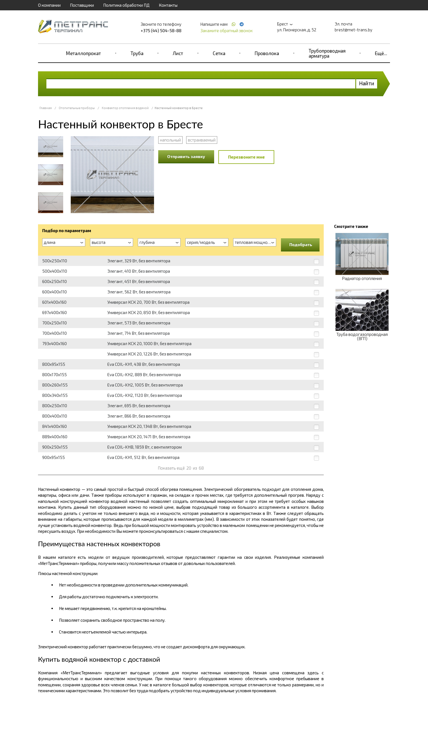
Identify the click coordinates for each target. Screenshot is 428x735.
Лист (178, 53)
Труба (137, 53)
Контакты (168, 5)
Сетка (219, 53)
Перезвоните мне (246, 156)
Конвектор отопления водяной (125, 108)
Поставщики (82, 5)
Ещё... (381, 53)
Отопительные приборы (77, 108)
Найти (366, 83)
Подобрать (300, 244)
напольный (170, 139)
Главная (45, 108)
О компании (49, 5)
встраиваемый (202, 139)
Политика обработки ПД (126, 5)
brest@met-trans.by (353, 29)
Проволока (267, 53)
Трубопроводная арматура (327, 53)
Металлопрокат (83, 53)
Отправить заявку (186, 156)
